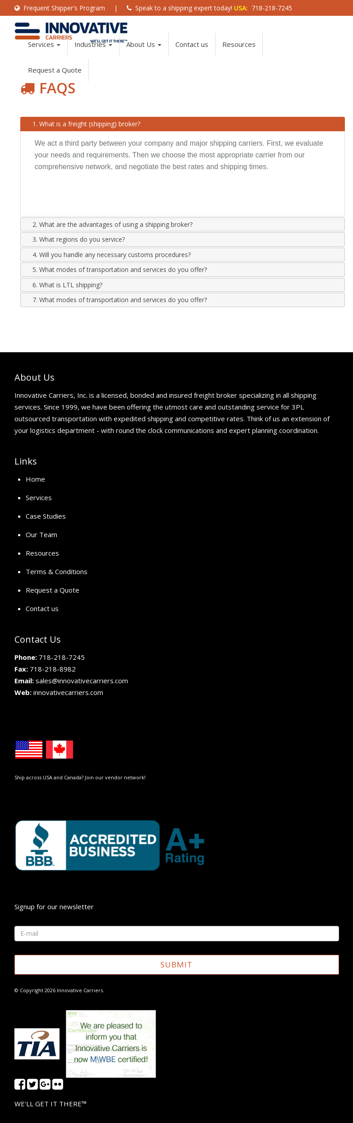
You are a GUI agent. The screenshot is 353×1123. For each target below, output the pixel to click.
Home (35, 478)
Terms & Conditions (56, 571)
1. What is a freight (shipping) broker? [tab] (82, 124)
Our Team (41, 534)
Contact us (191, 53)
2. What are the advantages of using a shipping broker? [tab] (109, 224)
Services (39, 497)
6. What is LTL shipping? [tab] (63, 285)
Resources (239, 53)
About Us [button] (143, 53)
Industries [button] (93, 53)
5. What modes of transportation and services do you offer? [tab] (116, 269)
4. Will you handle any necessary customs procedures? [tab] (108, 254)
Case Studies (46, 515)
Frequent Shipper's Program (59, 8)
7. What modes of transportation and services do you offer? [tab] (116, 299)
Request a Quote (55, 78)
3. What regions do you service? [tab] (75, 239)
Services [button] (44, 53)
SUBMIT (176, 964)
